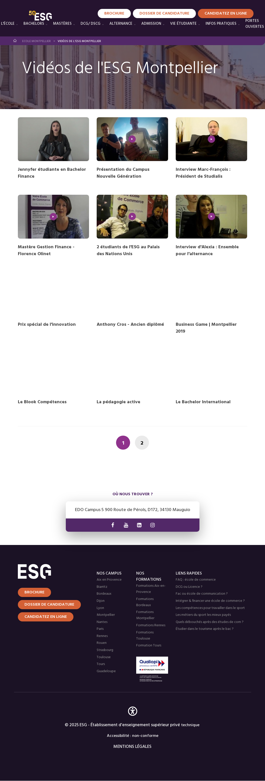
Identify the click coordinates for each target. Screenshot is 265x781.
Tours (101, 664)
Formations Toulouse (145, 636)
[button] (132, 718)
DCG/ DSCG (90, 24)
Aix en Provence (109, 580)
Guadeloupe (106, 671)
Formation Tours (148, 645)
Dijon (101, 601)
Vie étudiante (183, 24)
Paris (100, 629)
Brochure (34, 592)
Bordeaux (104, 594)
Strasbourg (105, 650)
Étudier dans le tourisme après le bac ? (205, 629)
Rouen (102, 643)
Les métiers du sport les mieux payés (203, 615)
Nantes (102, 622)
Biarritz (102, 587)
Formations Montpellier (145, 615)
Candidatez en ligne (45, 617)
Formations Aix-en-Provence (151, 589)
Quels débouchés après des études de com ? (210, 622)
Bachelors (33, 24)
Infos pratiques (221, 24)
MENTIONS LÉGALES (132, 746)
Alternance (120, 24)
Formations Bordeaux (145, 602)
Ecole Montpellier (36, 41)
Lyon (100, 608)
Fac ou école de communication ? (202, 594)
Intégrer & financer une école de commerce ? (210, 601)
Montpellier (106, 615)
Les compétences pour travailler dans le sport (210, 608)
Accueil (15, 40)
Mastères (62, 24)
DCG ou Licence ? (189, 587)
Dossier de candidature (49, 604)
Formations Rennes (150, 625)
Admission (151, 24)
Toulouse (104, 657)
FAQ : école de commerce (196, 580)
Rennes (102, 636)
